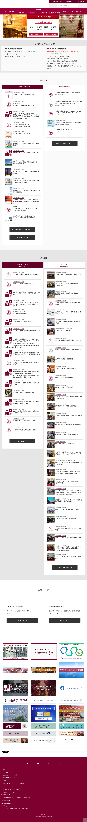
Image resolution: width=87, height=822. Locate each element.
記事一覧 (21, 620)
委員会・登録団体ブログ (58, 606)
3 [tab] (43, 39)
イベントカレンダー (21, 441)
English (82, 1)
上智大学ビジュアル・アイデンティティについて (13, 783)
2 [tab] (41, 39)
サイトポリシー (5, 772)
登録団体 (38, 9)
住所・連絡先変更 (57, 1)
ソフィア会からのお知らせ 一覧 (21, 229)
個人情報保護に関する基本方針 (9, 775)
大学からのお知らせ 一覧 (63, 143)
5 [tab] (48, 39)
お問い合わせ (4, 769)
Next (85, 26)
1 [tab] (38, 39)
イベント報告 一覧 (63, 567)
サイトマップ (4, 780)
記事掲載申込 (69, 1)
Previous (2, 26)
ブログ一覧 (63, 620)
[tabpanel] (43, 26)
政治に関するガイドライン (8, 777)
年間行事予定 (21, 238)
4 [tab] (46, 39)
